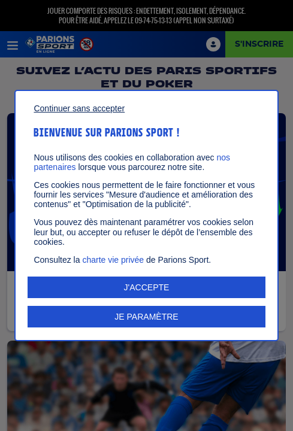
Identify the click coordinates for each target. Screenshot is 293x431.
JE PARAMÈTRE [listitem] (146, 316)
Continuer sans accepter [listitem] (79, 108)
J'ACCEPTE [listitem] (147, 287)
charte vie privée (113, 260)
